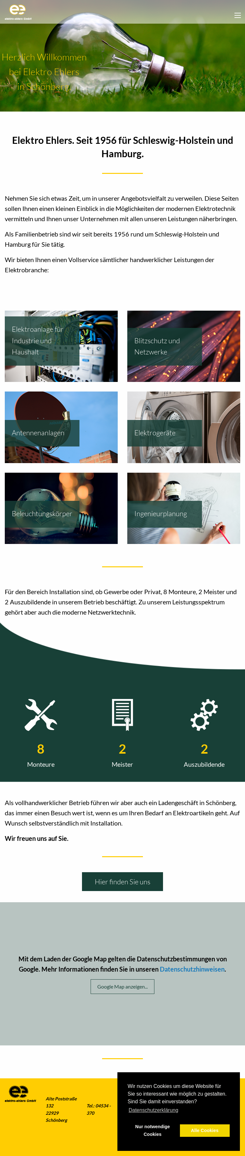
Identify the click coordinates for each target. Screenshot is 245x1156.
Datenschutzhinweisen (192, 969)
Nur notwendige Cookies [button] (152, 1130)
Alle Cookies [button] (205, 1130)
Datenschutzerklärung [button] (153, 1110)
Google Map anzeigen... (122, 986)
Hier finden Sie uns (122, 881)
